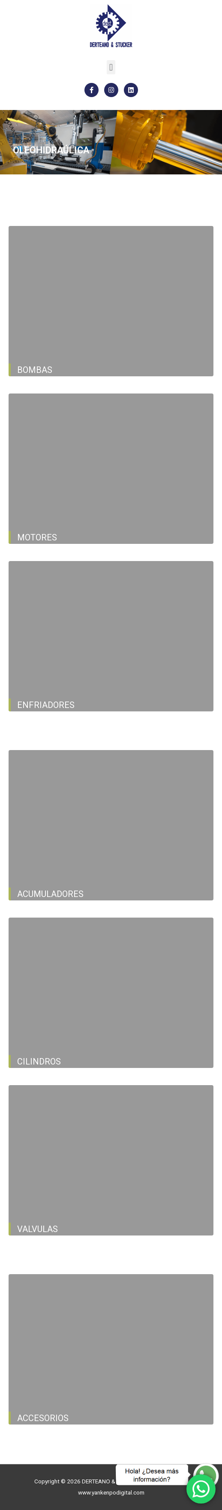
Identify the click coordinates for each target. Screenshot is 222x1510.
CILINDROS (39, 1061)
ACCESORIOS (43, 1418)
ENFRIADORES (46, 705)
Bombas (34, 370)
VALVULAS (37, 1229)
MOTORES (37, 537)
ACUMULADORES (50, 894)
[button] (111, 67)
